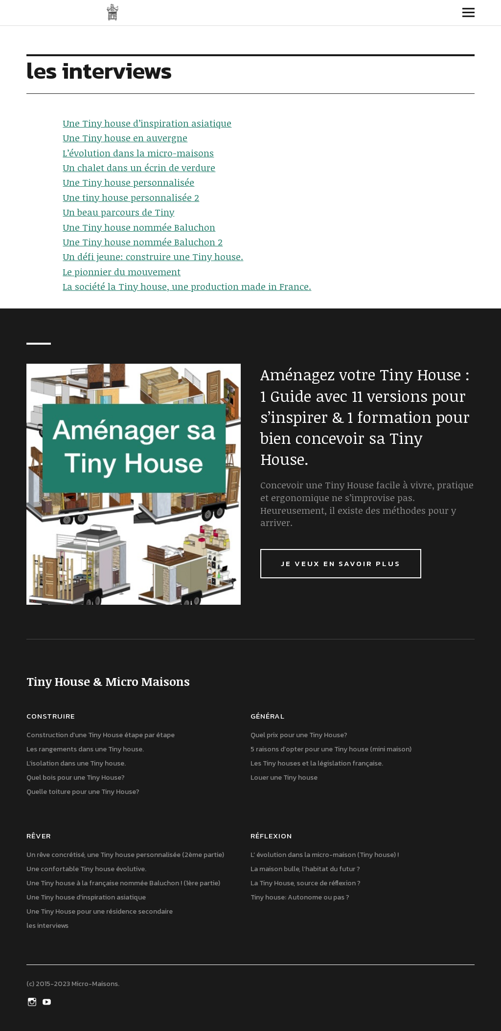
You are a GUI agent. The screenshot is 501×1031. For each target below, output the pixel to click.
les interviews (47, 926)
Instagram (32, 1001)
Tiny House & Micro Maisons (112, 12)
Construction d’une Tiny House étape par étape (100, 735)
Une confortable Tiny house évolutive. (86, 869)
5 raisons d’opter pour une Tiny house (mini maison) (330, 749)
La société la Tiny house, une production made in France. (187, 286)
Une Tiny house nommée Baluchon (139, 227)
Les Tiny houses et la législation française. (316, 763)
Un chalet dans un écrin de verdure (139, 167)
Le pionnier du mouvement (122, 271)
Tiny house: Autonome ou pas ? (299, 897)
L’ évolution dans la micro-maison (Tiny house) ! (324, 855)
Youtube (47, 1001)
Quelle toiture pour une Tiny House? (82, 792)
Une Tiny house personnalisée (128, 182)
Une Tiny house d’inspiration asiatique (147, 123)
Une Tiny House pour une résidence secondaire (99, 911)
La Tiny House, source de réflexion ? (305, 883)
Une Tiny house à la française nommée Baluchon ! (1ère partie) (123, 883)
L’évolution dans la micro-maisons (138, 153)
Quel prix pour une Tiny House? (298, 735)
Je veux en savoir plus (341, 563)
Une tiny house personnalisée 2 (131, 197)
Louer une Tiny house (284, 777)
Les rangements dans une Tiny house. (85, 749)
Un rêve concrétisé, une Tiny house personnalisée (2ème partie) (125, 855)
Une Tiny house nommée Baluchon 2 (143, 242)
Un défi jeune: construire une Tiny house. (153, 256)
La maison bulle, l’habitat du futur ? (305, 869)
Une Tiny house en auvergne (125, 138)
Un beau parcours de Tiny (118, 212)
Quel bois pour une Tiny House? (75, 777)
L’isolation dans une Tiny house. (76, 763)
